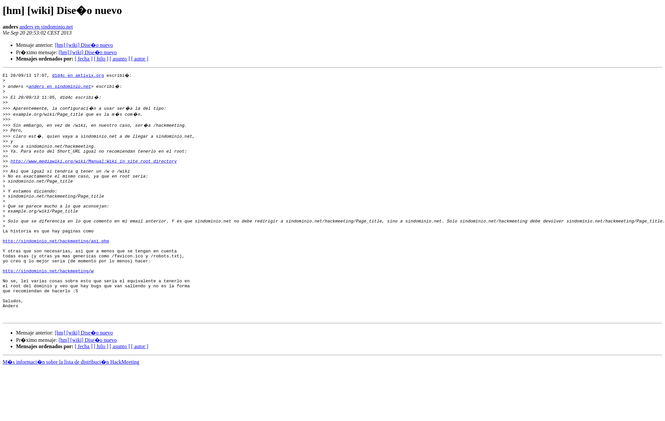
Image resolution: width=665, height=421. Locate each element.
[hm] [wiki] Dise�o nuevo (84, 45)
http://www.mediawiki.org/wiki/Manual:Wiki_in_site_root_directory (93, 171)
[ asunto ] (120, 59)
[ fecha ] (83, 59)
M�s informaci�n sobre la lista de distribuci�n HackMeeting (71, 403)
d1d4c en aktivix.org (78, 75)
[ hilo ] (101, 59)
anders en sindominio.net (46, 27)
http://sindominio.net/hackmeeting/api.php (56, 267)
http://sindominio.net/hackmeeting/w (48, 303)
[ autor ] (140, 59)
